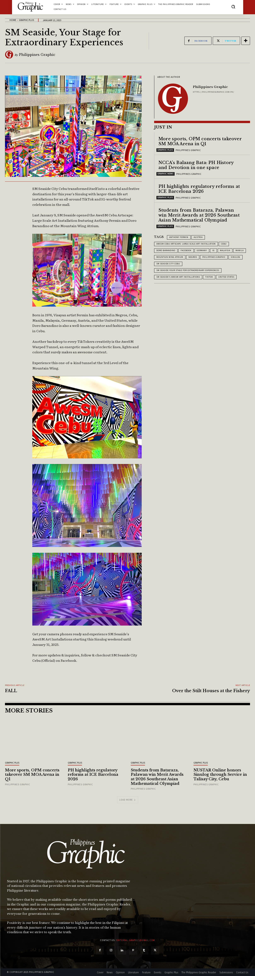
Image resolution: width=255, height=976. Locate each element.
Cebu (224, 243)
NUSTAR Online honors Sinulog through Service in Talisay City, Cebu (220, 774)
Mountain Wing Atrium (169, 257)
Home (13, 20)
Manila (240, 250)
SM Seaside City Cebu (168, 263)
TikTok (209, 277)
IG (213, 250)
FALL (11, 690)
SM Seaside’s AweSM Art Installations (178, 277)
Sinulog (235, 257)
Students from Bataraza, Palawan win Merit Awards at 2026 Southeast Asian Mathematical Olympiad (199, 215)
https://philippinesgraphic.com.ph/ (213, 92)
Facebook (186, 250)
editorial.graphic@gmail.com (135, 940)
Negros (193, 257)
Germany (202, 250)
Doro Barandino (165, 250)
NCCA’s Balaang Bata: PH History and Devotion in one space (196, 165)
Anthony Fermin (178, 237)
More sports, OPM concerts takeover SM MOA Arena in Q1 (200, 141)
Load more (127, 799)
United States (226, 277)
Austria (198, 237)
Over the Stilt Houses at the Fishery (211, 690)
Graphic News (165, 173)
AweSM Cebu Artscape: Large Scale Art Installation (186, 243)
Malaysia (225, 250)
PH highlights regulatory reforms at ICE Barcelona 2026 (199, 189)
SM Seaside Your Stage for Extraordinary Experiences (187, 270)
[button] (233, 7)
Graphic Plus (26, 20)
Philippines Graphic (37, 54)
